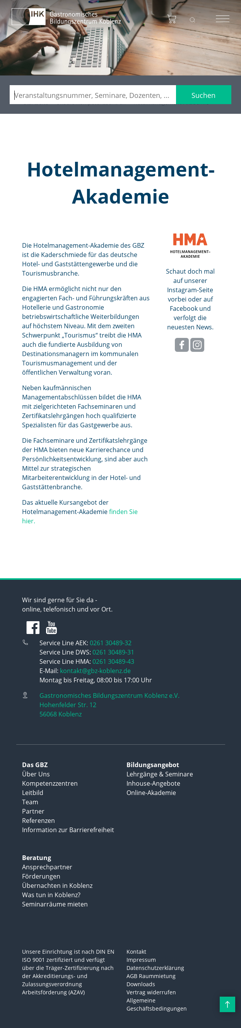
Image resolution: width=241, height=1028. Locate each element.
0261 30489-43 (113, 661)
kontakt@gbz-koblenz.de (95, 670)
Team (30, 802)
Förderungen (41, 876)
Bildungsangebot (152, 765)
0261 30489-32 (111, 643)
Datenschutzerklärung (155, 967)
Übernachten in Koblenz (57, 885)
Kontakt (136, 951)
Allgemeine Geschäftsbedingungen (156, 1004)
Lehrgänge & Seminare (159, 774)
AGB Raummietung (151, 976)
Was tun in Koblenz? (51, 895)
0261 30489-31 (113, 652)
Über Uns (36, 774)
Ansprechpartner (47, 867)
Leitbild (32, 792)
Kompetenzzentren (50, 783)
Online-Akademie (151, 792)
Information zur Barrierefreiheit (68, 830)
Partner (33, 811)
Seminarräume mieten (55, 904)
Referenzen (38, 820)
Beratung (36, 857)
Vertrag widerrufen (151, 992)
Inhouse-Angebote (153, 783)
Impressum (141, 959)
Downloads (140, 984)
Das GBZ (35, 765)
